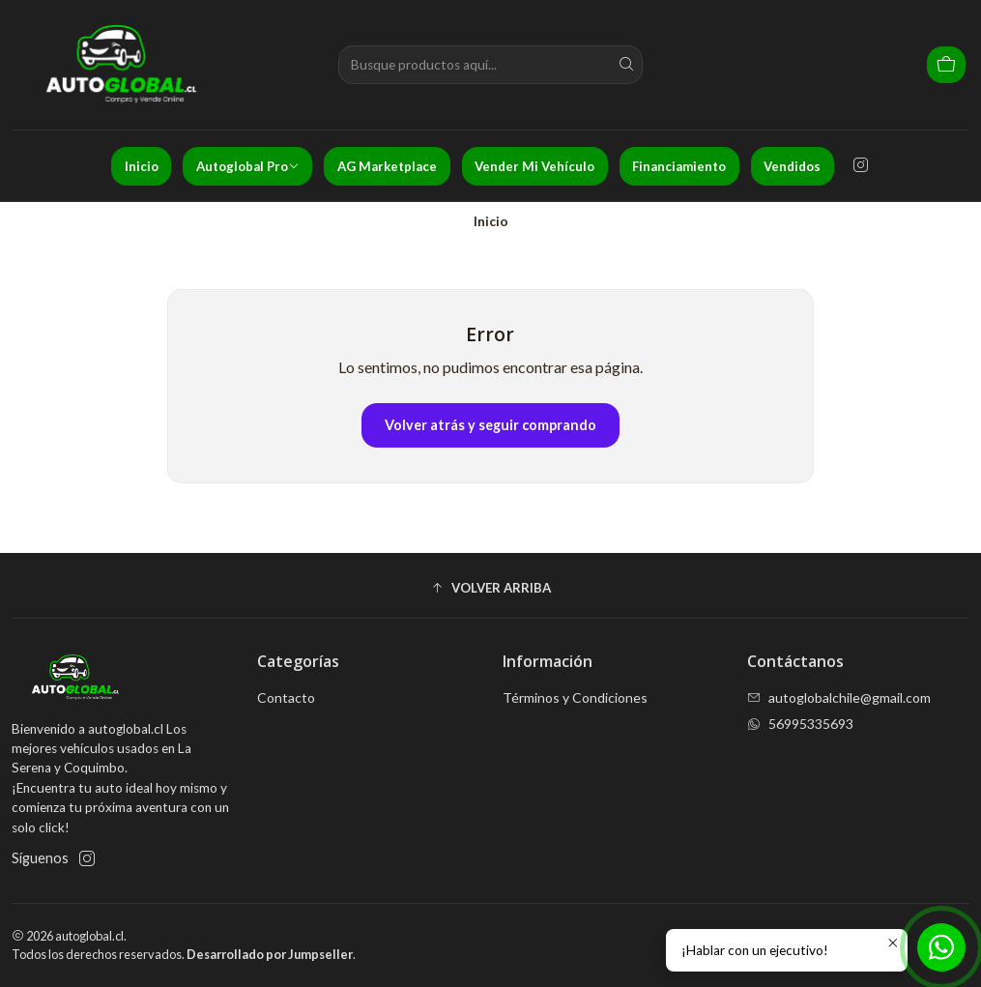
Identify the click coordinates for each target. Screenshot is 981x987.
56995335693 (800, 723)
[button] (490, 587)
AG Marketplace (387, 166)
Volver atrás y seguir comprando (490, 425)
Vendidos (792, 166)
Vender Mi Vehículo (534, 166)
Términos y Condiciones (575, 697)
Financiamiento (679, 166)
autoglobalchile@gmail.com (839, 697)
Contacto (286, 697)
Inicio (142, 166)
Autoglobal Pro (248, 166)
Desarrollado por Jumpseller (270, 954)
